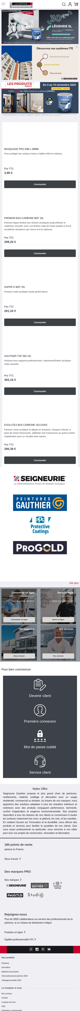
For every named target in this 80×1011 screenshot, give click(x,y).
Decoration (6, 967)
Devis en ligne (58, 619)
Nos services (7, 994)
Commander (40, 184)
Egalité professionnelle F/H (20, 939)
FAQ (3, 1006)
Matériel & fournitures (10, 972)
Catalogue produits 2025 (11, 980)
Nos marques (13, 880)
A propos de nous (8, 1002)
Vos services (58, 656)
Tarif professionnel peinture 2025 (15, 976)
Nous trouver (19, 656)
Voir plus (73, 583)
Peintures (5, 963)
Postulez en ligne (15, 932)
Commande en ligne (19, 619)
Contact (5, 998)
